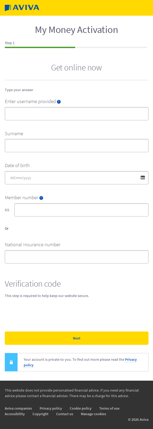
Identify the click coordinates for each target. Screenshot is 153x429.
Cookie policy (81, 408)
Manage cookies (93, 413)
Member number (24, 197)
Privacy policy (51, 408)
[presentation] (45, 313)
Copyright (40, 413)
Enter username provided (33, 101)
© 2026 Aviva (138, 419)
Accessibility (15, 413)
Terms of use (109, 408)
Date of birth (17, 165)
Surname (14, 133)
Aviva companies (18, 408)
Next (76, 338)
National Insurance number (32, 244)
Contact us (64, 413)
